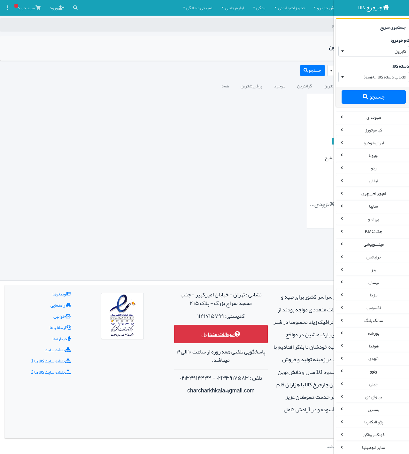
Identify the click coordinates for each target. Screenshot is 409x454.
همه (145, 85)
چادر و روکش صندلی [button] (292, 7)
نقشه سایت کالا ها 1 (38, 323)
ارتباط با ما (47, 290)
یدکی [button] (180, 7)
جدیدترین (280, 85)
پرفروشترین (171, 85)
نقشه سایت (44, 312)
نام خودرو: (395, 40)
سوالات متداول (177, 296)
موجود (199, 85)
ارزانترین (251, 85)
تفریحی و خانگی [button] (119, 7)
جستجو (369, 96)
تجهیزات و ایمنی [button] (211, 7)
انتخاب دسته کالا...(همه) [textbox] (380, 76)
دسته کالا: (396, 66)
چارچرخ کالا (315, 24)
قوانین (49, 278)
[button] (320, 7)
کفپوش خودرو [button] (249, 7)
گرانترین (224, 85)
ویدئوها (48, 256)
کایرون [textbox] (396, 51)
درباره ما (48, 301)
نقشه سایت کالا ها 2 (38, 334)
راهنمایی (47, 267)
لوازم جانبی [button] (154, 7)
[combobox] (369, 51)
